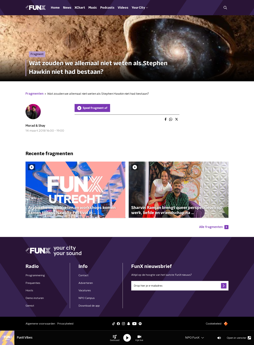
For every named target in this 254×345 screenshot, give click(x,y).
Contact (83, 275)
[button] (114, 337)
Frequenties (33, 283)
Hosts (29, 290)
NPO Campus (86, 298)
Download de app (89, 305)
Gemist (30, 305)
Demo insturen (35, 298)
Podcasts (107, 7)
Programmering (35, 275)
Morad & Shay (35, 125)
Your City (140, 7)
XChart (80, 7)
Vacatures (84, 290)
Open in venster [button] (239, 337)
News (67, 7)
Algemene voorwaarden (40, 323)
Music (92, 7)
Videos (123, 7)
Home (55, 7)
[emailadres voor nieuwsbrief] (179, 285)
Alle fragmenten (213, 227)
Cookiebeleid (213, 323)
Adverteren (85, 283)
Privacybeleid (65, 323)
